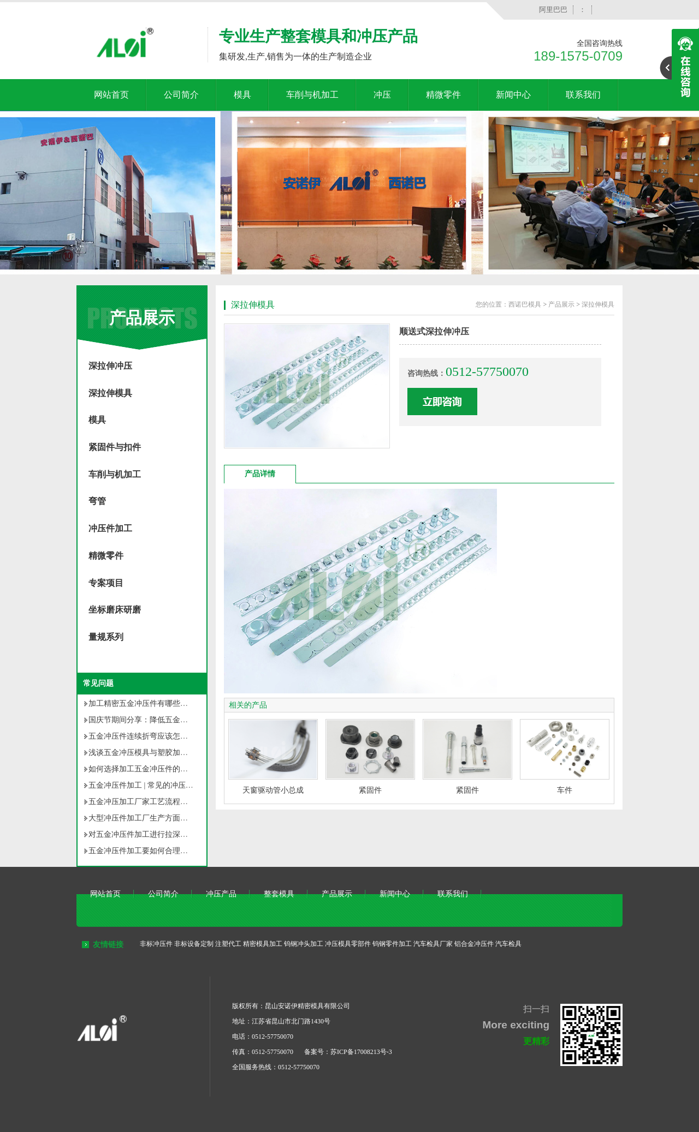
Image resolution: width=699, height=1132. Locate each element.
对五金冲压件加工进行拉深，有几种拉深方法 (164, 834)
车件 (564, 790)
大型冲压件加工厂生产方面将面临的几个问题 (164, 818)
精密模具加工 (262, 944)
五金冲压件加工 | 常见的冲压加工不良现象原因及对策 (179, 785)
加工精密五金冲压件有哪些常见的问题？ (157, 703)
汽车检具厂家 (433, 944)
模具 (242, 94)
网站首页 (111, 94)
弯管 (97, 501)
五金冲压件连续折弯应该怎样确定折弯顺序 (161, 736)
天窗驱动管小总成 (273, 790)
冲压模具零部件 (348, 944)
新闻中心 (513, 94)
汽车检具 (508, 944)
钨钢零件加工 (392, 944)
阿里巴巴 (553, 9)
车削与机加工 (312, 94)
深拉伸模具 (110, 393)
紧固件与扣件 (114, 447)
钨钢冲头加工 (303, 944)
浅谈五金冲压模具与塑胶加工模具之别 (153, 752)
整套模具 (279, 894)
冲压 (382, 94)
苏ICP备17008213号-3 (361, 1052)
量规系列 (105, 637)
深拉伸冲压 (110, 365)
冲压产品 (221, 894)
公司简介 (181, 94)
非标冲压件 (156, 944)
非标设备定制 (194, 944)
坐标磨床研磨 (114, 609)
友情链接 (108, 945)
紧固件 (370, 790)
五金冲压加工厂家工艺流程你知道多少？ (157, 802)
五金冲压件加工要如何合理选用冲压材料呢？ (164, 851)
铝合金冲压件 (474, 944)
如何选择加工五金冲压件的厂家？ (145, 769)
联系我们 (583, 94)
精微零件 (443, 94)
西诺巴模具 (524, 304)
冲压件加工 (110, 528)
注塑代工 (228, 944)
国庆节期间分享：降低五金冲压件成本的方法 (164, 720)
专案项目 (105, 583)
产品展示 (142, 318)
